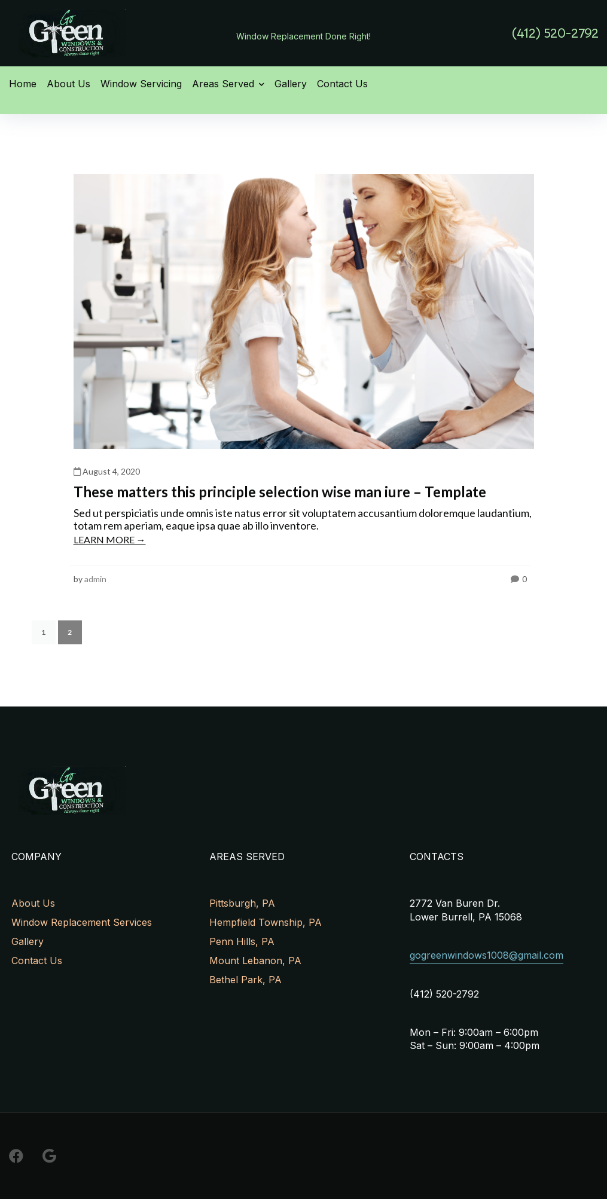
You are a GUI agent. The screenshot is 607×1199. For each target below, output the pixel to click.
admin (95, 579)
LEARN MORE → (110, 539)
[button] (555, 33)
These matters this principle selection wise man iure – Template (280, 491)
